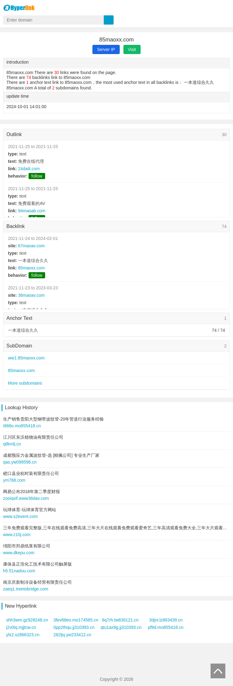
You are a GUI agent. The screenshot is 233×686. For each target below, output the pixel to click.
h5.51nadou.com (19, 570)
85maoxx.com (31, 267)
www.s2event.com (20, 516)
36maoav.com (31, 295)
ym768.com (14, 480)
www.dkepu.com (18, 552)
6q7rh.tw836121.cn (120, 619)
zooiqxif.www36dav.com (26, 498)
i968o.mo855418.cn (22, 425)
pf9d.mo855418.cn (166, 627)
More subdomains (25, 383)
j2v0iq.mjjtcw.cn (21, 627)
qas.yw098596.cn (20, 462)
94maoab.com (31, 210)
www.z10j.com (16, 534)
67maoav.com (31, 245)
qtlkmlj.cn (12, 443)
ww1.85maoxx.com (26, 357)
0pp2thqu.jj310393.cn (74, 627)
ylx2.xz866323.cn (22, 634)
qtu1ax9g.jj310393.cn (121, 627)
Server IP (106, 49)
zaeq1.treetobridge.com (25, 588)
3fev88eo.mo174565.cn (75, 619)
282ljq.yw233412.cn (72, 634)
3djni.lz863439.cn (166, 619)
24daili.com (29, 168)
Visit (132, 49)
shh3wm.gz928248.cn (27, 619)
